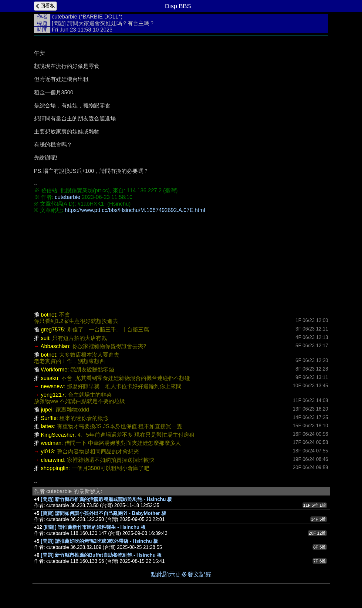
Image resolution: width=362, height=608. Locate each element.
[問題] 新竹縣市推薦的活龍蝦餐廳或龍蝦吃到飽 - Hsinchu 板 (106, 499)
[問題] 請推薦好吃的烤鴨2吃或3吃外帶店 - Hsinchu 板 (99, 541)
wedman (51, 443)
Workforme (54, 370)
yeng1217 (53, 395)
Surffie (49, 418)
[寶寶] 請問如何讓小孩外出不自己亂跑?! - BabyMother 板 (103, 513)
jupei (46, 410)
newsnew (52, 386)
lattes (47, 426)
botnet (48, 315)
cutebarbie (64, 17)
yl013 (47, 451)
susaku (49, 378)
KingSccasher (58, 435)
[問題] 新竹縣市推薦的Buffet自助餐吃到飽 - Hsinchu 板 (101, 555)
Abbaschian (55, 346)
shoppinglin (55, 468)
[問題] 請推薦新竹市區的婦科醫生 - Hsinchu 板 (94, 527)
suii (45, 338)
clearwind (52, 460)
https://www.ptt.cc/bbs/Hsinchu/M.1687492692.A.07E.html (135, 210)
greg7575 (52, 330)
